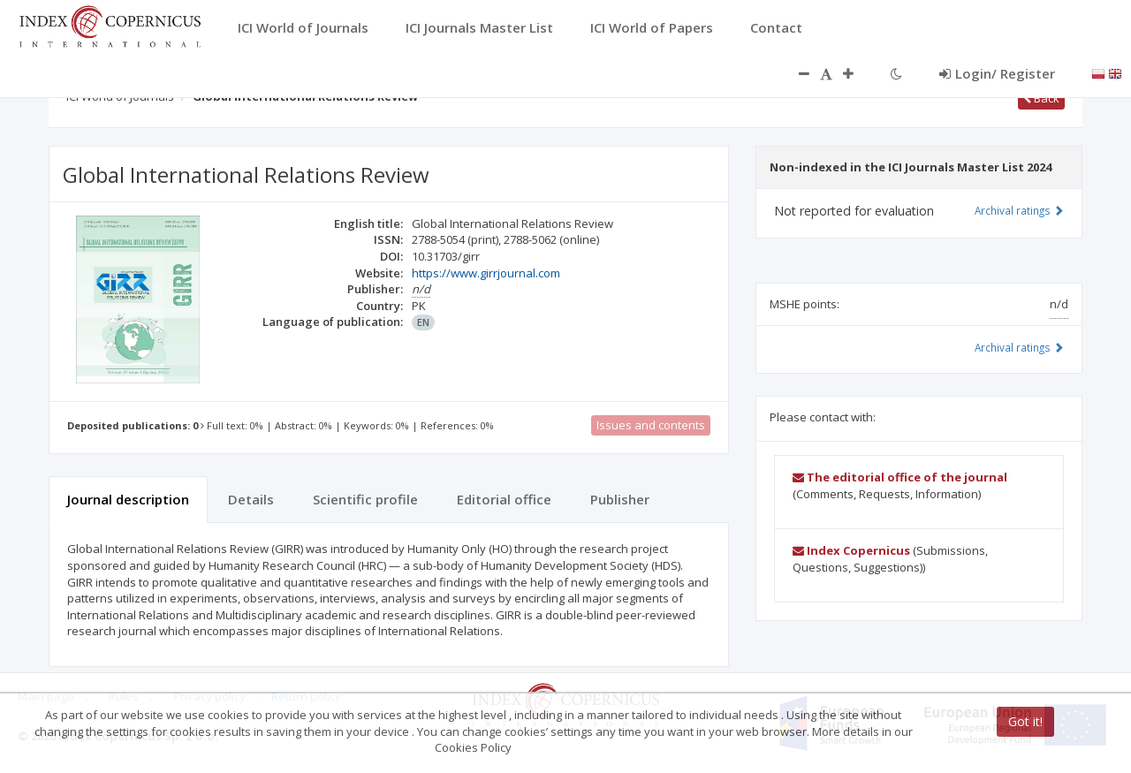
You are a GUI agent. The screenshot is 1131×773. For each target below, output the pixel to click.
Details (251, 499)
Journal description (128, 499)
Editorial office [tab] (504, 499)
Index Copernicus (851, 550)
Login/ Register (997, 73)
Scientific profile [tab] (365, 499)
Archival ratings (1019, 210)
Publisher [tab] (619, 499)
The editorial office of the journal (900, 477)
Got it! (1025, 721)
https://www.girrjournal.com (486, 273)
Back (1041, 98)
